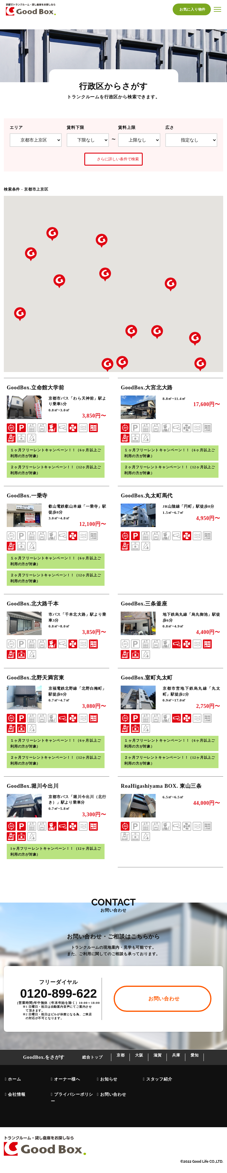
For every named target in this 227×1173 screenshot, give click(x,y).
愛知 (209, 1070)
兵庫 (183, 1070)
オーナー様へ (66, 1091)
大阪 (132, 1070)
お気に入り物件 (192, 9)
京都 (106, 1070)
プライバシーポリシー (71, 1107)
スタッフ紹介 (158, 1091)
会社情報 (15, 1104)
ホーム (13, 1091)
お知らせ (108, 1091)
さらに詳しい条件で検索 (113, 159)
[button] (195, 339)
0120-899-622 (58, 1007)
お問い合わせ (112, 1104)
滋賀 (158, 1070)
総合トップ (74, 1070)
